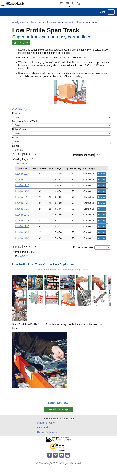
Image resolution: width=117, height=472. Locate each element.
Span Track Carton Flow (49, 22)
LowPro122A (22, 173)
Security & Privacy (46, 423)
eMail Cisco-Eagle (59, 409)
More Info (101, 174)
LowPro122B (22, 185)
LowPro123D (22, 214)
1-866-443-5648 (58, 403)
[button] (78, 3)
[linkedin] (61, 455)
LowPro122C (22, 197)
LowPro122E (22, 220)
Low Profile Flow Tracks (76, 22)
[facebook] (49, 455)
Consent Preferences (47, 432)
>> (26, 163)
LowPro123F (22, 238)
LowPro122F (22, 232)
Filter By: (19, 109)
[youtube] (67, 455)
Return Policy (43, 427)
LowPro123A (22, 179)
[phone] (74, 3)
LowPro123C (22, 203)
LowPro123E (22, 226)
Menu (102, 12)
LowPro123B (22, 191)
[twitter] (55, 455)
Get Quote (21, 42)
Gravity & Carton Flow (23, 22)
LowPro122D (22, 209)
